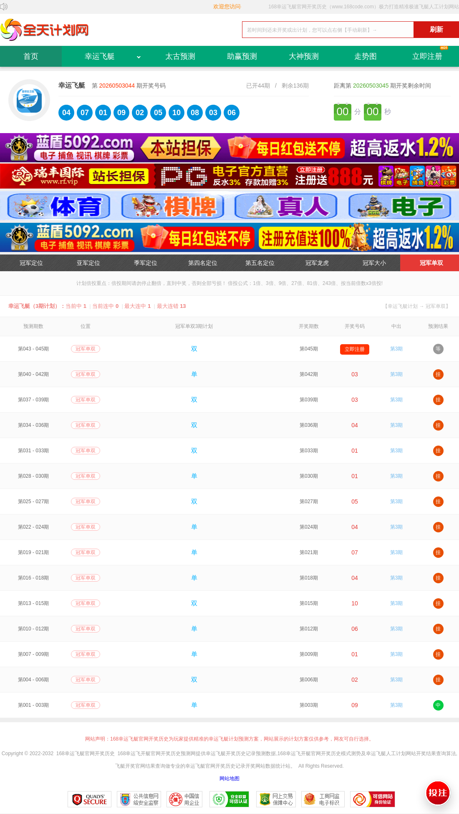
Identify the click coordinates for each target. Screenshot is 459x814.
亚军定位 (88, 263)
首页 (30, 56)
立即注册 (427, 56)
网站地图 (229, 778)
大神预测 (304, 56)
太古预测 (180, 56)
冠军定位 (31, 263)
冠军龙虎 (317, 263)
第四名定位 (202, 263)
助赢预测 (242, 56)
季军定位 (145, 263)
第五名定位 (260, 263)
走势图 (365, 56)
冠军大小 (374, 263)
